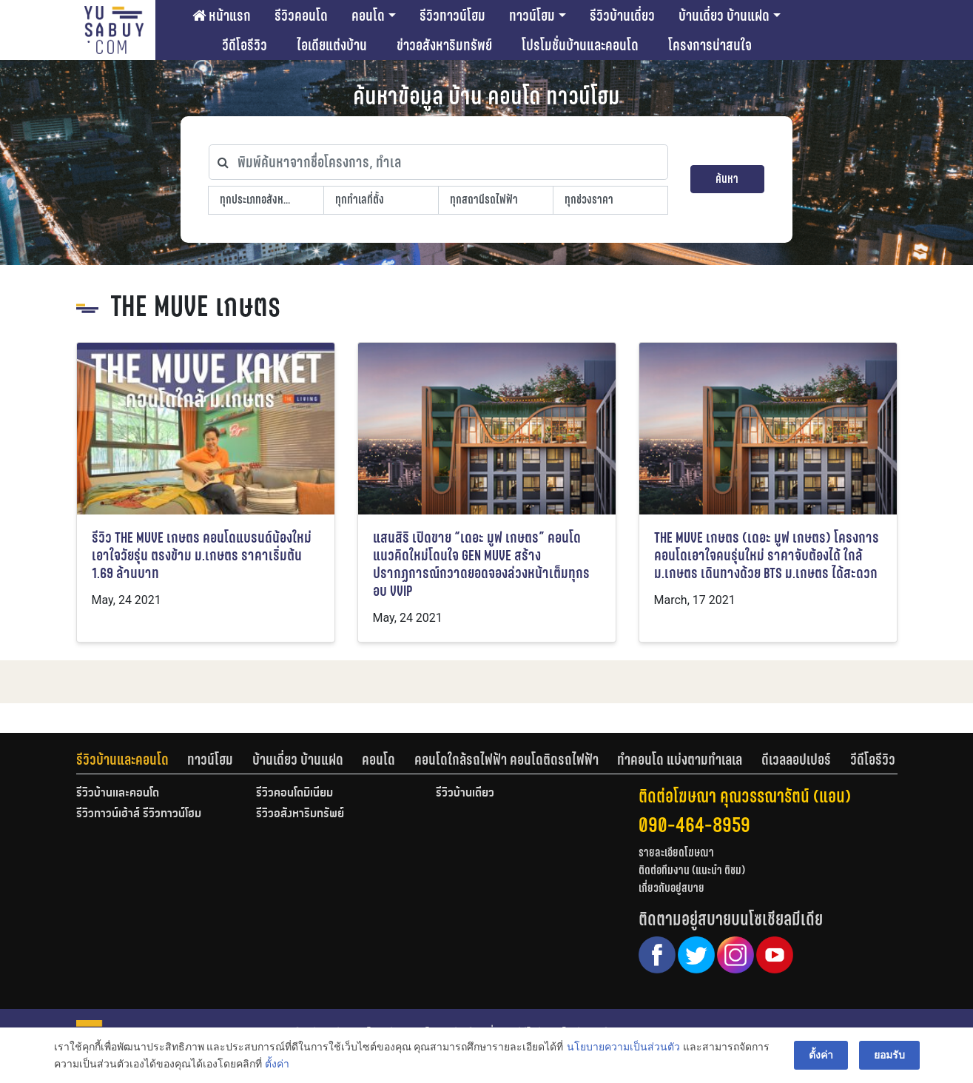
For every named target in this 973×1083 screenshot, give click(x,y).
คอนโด (368, 15)
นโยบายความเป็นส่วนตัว (623, 1047)
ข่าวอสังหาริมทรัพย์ (444, 45)
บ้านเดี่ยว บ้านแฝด (724, 15)
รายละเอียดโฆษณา (676, 852)
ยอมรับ (889, 1055)
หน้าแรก (221, 15)
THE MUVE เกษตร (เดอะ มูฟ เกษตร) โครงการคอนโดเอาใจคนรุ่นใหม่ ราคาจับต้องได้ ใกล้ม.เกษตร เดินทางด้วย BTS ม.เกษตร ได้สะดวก (766, 555)
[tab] (132, 759)
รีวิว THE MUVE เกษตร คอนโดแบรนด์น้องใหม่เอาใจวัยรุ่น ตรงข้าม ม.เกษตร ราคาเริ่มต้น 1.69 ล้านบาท (202, 555)
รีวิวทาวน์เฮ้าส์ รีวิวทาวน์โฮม (138, 814)
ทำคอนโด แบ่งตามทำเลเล (679, 759)
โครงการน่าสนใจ (710, 45)
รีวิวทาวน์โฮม (452, 15)
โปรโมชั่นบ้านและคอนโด (580, 45)
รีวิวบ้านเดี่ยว (622, 15)
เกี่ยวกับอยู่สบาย (671, 887)
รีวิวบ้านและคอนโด (122, 759)
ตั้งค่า (277, 1064)
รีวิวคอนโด (301, 15)
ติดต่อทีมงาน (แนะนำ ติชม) (692, 870)
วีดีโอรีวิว (244, 45)
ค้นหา (727, 178)
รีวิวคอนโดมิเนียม (294, 793)
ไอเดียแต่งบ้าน (332, 45)
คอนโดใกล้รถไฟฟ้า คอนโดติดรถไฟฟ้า (506, 759)
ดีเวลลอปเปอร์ (796, 759)
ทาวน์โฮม (532, 15)
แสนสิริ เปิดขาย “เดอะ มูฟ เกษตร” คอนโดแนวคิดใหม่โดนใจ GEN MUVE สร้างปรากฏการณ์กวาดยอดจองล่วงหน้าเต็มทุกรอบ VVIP (481, 564)
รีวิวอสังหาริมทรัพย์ (300, 814)
